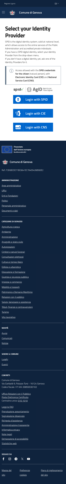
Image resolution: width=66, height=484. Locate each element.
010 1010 (23, 400)
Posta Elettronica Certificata (15, 397)
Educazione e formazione (13, 272)
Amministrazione (10, 237)
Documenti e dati (10, 210)
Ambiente (6, 231)
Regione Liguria (9, 3)
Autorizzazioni (8, 247)
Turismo (5, 312)
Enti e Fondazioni (10, 195)
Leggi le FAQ (8, 407)
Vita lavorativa (8, 317)
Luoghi (5, 359)
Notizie (5, 343)
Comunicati (7, 338)
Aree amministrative (11, 185)
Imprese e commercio (12, 282)
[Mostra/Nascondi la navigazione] (3, 12)
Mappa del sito (7, 473)
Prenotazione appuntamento (15, 411)
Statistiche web (9, 443)
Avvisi (4, 333)
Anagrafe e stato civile (12, 242)
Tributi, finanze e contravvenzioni (17, 307)
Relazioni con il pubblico (13, 297)
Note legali (7, 434)
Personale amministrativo (14, 205)
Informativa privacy (11, 429)
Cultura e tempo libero (12, 262)
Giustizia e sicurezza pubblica (15, 277)
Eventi (5, 364)
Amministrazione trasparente (15, 425)
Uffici (4, 190)
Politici (5, 200)
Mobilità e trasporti (11, 287)
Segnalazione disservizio (13, 416)
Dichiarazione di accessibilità (15, 439)
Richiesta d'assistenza (12, 420)
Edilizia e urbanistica (11, 267)
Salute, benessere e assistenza (16, 302)
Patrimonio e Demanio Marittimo (17, 292)
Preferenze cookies (25, 473)
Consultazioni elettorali (13, 257)
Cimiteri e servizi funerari (13, 252)
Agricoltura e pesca (11, 226)
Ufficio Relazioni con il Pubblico (16, 393)
